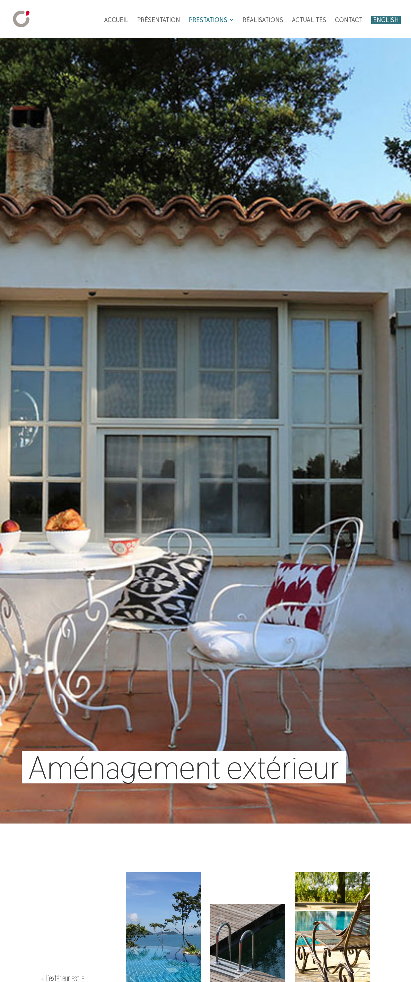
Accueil (116, 21)
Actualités (309, 21)
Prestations (208, 21)
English (386, 20)
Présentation (158, 21)
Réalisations (262, 21)
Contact (349, 21)
